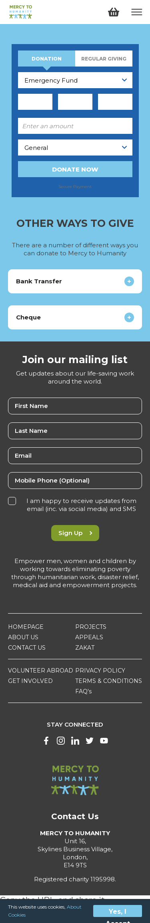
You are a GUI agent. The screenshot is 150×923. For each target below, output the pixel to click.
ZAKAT (84, 647)
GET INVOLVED (30, 681)
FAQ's (83, 691)
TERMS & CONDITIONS (108, 681)
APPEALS (89, 637)
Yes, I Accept (118, 912)
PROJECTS (90, 627)
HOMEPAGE (26, 627)
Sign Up (75, 533)
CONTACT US (27, 647)
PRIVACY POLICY (100, 670)
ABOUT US (23, 637)
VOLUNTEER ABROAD (40, 670)
